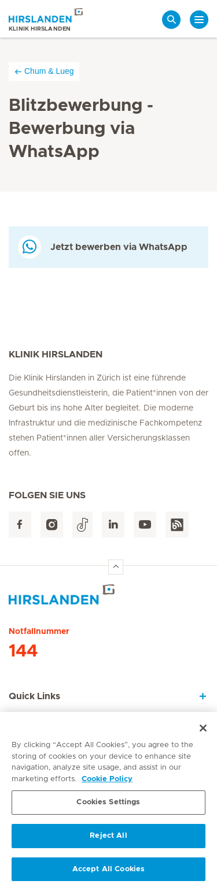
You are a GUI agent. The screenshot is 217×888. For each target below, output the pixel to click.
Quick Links (34, 696)
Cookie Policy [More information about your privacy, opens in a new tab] (107, 782)
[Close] (203, 731)
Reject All (108, 838)
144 (23, 651)
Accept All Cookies (108, 872)
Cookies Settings (108, 805)
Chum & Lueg (44, 71)
